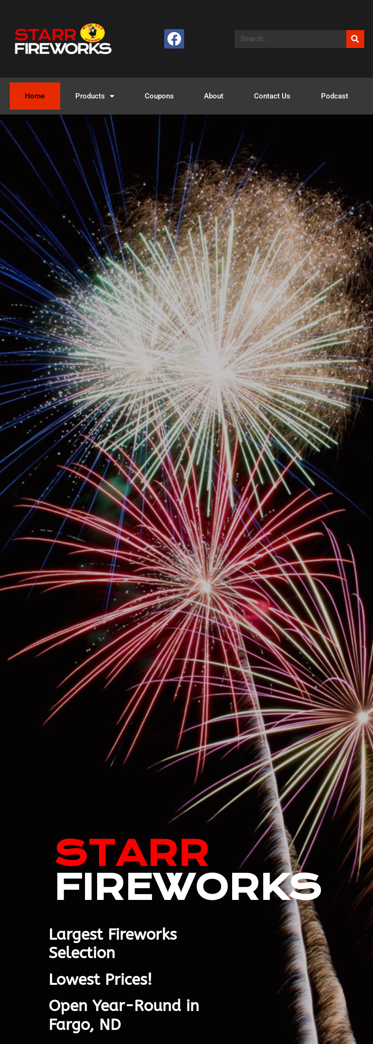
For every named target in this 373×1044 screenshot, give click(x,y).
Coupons (159, 96)
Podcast (334, 96)
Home (35, 96)
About (213, 96)
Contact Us (272, 96)
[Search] (355, 39)
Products (94, 96)
